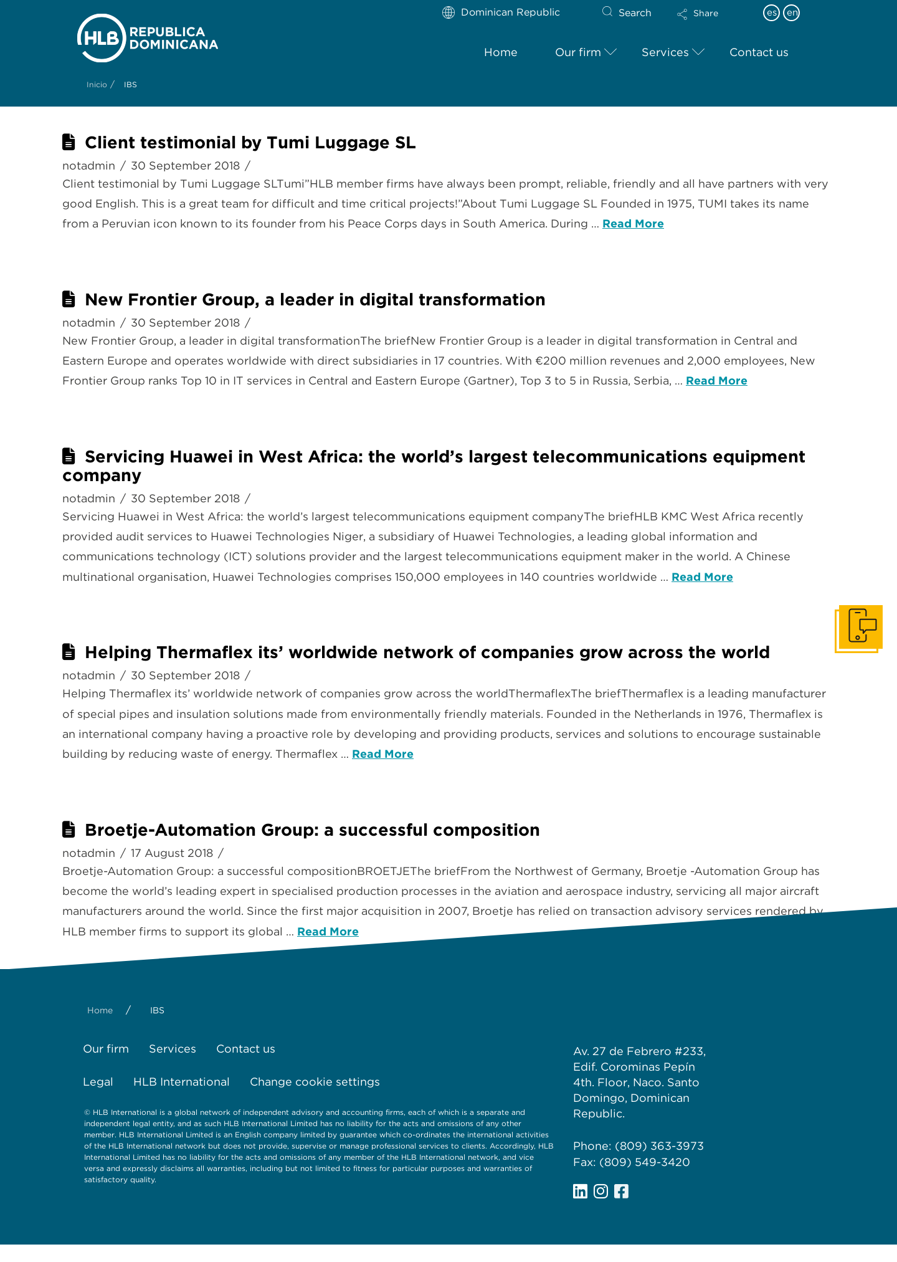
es (772, 12)
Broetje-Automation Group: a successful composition (312, 830)
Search (635, 13)
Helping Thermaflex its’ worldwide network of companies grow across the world (427, 652)
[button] (708, 22)
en (792, 12)
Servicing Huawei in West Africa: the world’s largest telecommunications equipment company (433, 465)
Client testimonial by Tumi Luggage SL (250, 142)
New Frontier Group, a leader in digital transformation (315, 299)
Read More (633, 223)
